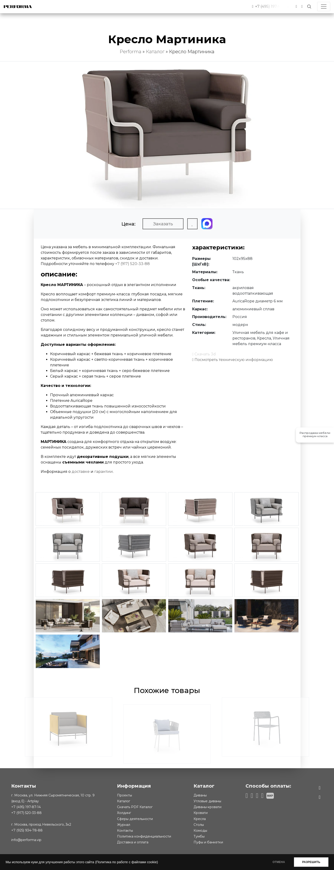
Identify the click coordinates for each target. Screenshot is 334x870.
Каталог (155, 51)
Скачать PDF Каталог (135, 807)
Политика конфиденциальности (144, 836)
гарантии (103, 471)
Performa (130, 51)
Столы (199, 825)
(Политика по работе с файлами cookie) (126, 862)
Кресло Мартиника (191, 51)
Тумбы (199, 836)
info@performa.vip (26, 840)
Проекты (124, 795)
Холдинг (124, 813)
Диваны (200, 795)
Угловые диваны (207, 801)
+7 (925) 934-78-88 (27, 830)
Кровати (201, 813)
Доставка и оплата (132, 842)
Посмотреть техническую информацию (232, 359)
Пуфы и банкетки (208, 842)
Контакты (125, 830)
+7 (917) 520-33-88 (132, 264)
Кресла (200, 819)
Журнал (123, 825)
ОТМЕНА (278, 862)
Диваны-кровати (207, 807)
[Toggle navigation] (323, 6)
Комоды (200, 830)
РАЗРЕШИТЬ (311, 862)
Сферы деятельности (135, 819)
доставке (81, 471)
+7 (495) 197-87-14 (26, 807)
